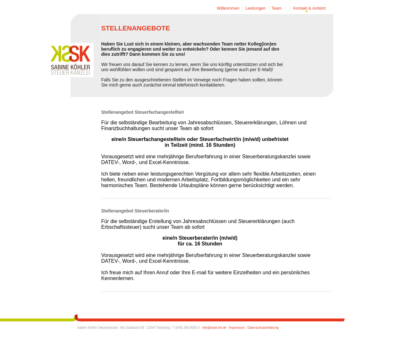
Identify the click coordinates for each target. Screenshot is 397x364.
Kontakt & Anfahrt (309, 8)
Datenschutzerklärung (263, 327)
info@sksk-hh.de (214, 327)
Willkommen (228, 8)
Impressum (237, 327)
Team (276, 8)
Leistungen (255, 8)
